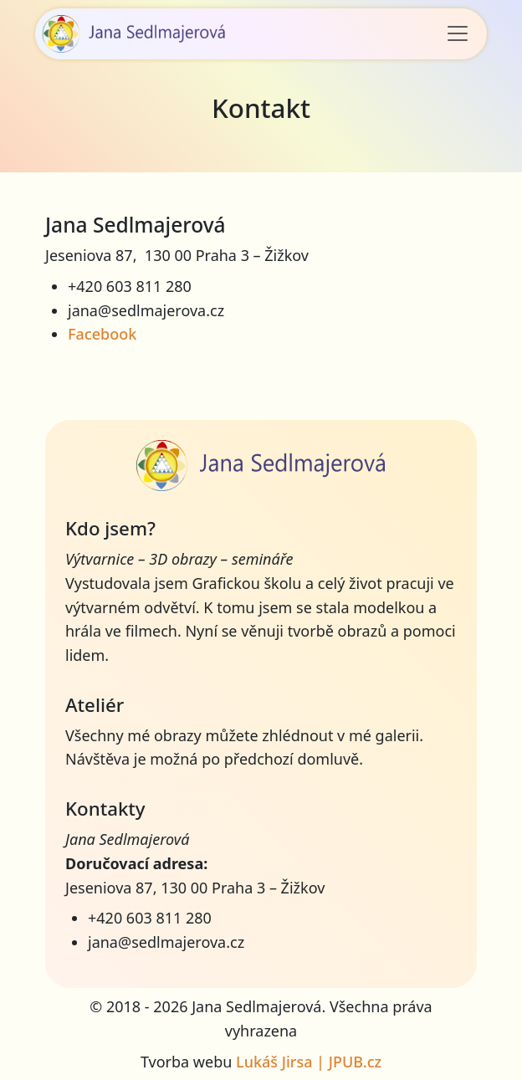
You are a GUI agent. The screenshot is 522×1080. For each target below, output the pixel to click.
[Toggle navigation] (457, 33)
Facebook (102, 334)
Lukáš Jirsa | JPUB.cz (308, 1062)
